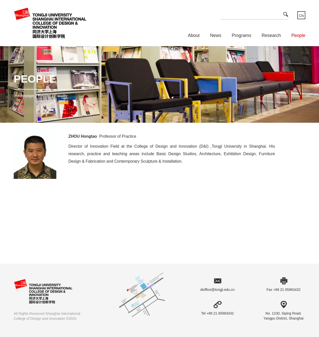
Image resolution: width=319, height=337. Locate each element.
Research (271, 35)
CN (301, 16)
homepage (24, 96)
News (215, 35)
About (194, 35)
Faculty (60, 96)
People (298, 35)
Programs (241, 35)
